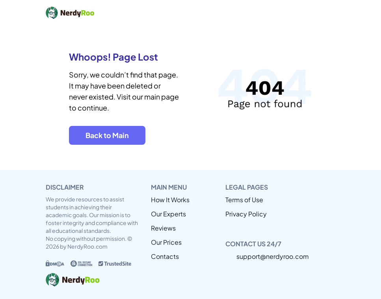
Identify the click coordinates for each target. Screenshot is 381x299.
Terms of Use (244, 200)
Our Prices (166, 242)
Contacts (165, 256)
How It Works (170, 200)
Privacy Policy (246, 214)
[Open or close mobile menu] (328, 12)
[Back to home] (105, 13)
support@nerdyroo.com (272, 256)
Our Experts (168, 214)
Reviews (163, 228)
